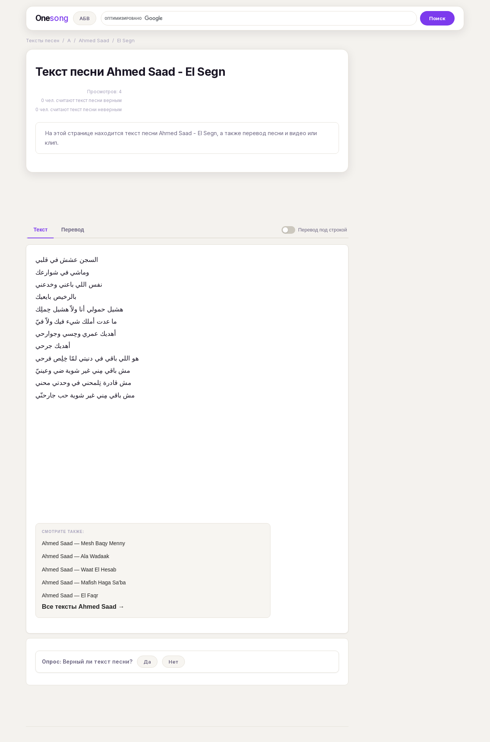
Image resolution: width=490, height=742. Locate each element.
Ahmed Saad (94, 40)
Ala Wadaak (95, 556)
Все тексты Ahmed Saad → (83, 606)
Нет (173, 662)
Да (147, 662)
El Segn (126, 40)
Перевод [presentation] (72, 230)
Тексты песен (42, 40)
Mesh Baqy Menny (103, 543)
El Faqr (89, 595)
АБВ (85, 18)
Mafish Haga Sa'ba (103, 582)
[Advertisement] (187, 196)
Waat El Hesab (98, 569)
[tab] (40, 230)
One (51, 18)
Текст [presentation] (40, 230)
